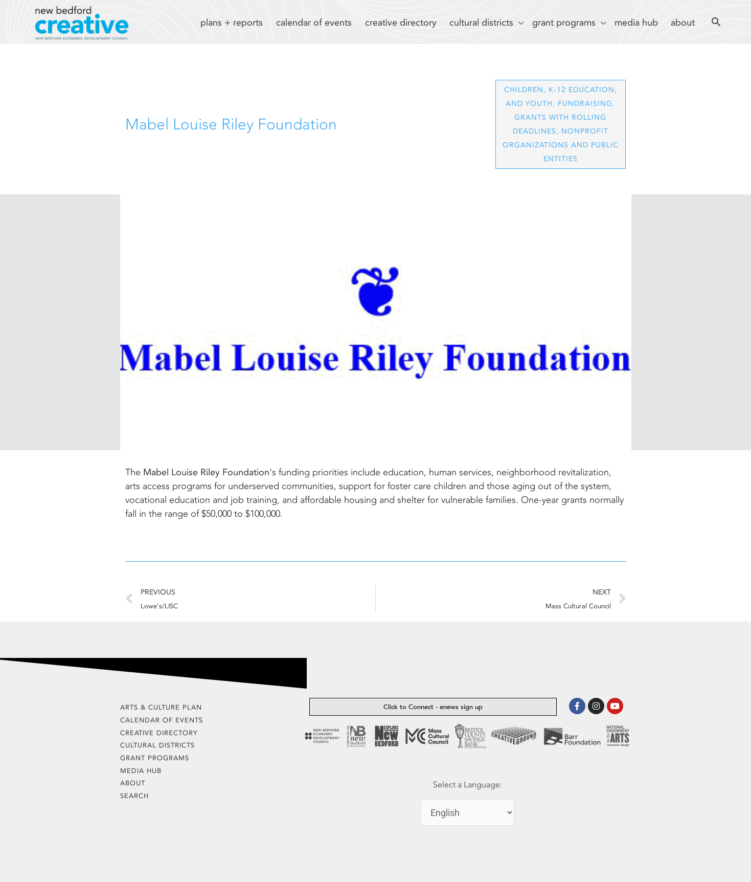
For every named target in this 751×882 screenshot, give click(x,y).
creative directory (159, 733)
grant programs (154, 758)
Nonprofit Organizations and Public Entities (561, 145)
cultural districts (157, 745)
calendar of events (161, 720)
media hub (141, 771)
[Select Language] (467, 812)
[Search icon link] (716, 23)
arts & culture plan (161, 707)
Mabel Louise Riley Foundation (206, 472)
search (134, 796)
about (132, 783)
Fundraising (585, 103)
